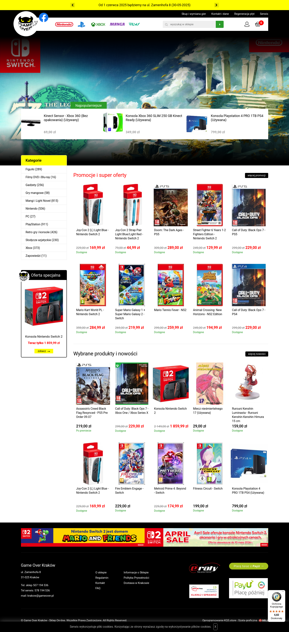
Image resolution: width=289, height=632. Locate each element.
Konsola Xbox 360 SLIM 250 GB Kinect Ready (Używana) (154, 118)
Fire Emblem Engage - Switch (129, 490)
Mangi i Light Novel (38, 200)
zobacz (44, 351)
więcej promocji (257, 175)
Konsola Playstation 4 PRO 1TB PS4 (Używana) (237, 118)
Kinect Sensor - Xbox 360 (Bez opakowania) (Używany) (66, 118)
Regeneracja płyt (244, 14)
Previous (72, 5)
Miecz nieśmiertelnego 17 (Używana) (208, 411)
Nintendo (32, 208)
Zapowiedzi (33, 256)
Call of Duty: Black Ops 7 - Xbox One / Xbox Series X (132, 411)
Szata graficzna (253, 620)
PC (27, 216)
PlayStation (33, 224)
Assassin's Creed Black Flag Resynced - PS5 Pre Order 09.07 (92, 413)
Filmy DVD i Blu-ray (38, 177)
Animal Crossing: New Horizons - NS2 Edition (207, 312)
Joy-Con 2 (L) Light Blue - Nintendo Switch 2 (92, 232)
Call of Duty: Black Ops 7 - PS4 (248, 312)
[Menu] (283, 592)
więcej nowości (256, 353)
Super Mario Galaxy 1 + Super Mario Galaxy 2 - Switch (130, 314)
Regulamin (101, 577)
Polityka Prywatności (136, 577)
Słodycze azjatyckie (38, 240)
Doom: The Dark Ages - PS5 (169, 232)
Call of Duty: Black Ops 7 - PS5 (248, 232)
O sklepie (101, 572)
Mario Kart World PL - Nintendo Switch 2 (90, 312)
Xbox (29, 248)
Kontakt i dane (220, 14)
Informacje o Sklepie (136, 572)
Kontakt (100, 583)
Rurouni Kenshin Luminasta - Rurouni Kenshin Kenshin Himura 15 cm (248, 415)
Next (216, 5)
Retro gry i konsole (38, 232)
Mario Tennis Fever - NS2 (170, 310)
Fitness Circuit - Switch (208, 488)
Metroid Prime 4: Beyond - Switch (170, 490)
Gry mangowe (35, 193)
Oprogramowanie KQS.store (219, 620)
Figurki (30, 169)
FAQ (97, 588)
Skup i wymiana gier (194, 14)
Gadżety (31, 185)
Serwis (264, 14)
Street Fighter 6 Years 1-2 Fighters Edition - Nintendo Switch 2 (209, 234)
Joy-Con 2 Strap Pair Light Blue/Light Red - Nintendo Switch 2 (129, 234)
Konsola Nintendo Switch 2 (43, 336)
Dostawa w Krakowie (136, 583)
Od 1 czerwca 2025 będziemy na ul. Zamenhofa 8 (135, 5)
